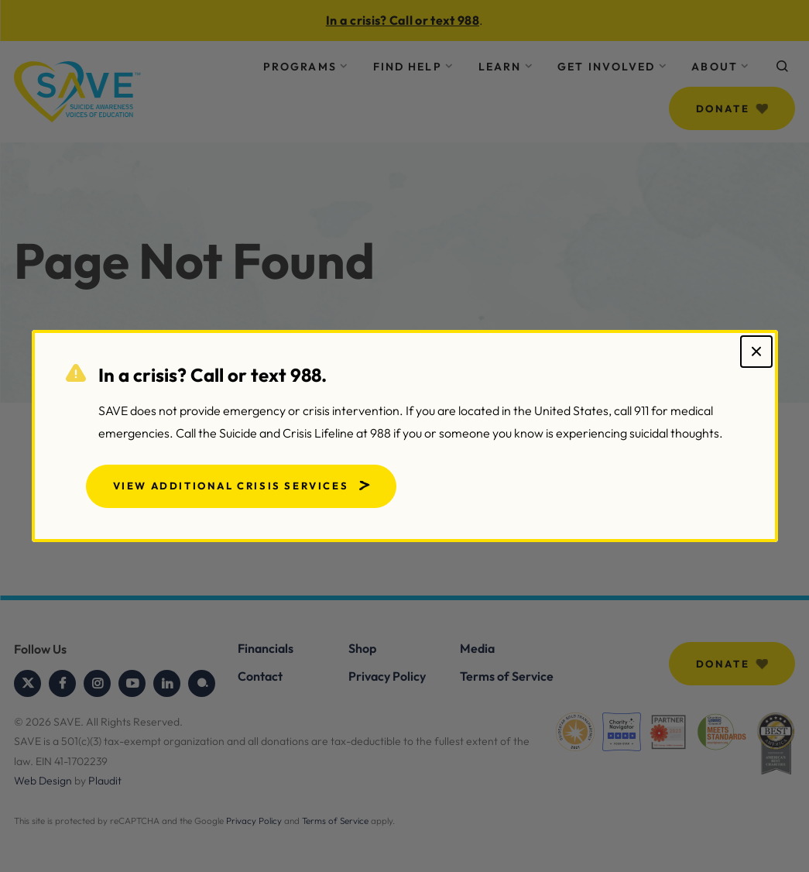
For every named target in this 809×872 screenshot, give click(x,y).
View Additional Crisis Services (231, 485)
